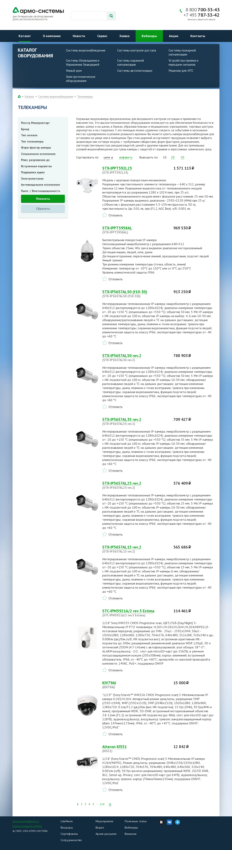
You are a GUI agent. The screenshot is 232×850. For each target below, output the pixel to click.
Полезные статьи (136, 821)
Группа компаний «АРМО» (27, 826)
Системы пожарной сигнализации (182, 52)
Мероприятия (104, 821)
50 (182, 157)
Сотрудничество (71, 840)
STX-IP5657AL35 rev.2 (135, 421)
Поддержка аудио (33, 172)
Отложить (116, 215)
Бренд (25, 129)
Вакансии (130, 834)
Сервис (102, 36)
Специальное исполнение (38, 154)
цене (107, 157)
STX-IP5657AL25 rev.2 (135, 485)
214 (102, 804)
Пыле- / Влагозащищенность (40, 191)
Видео (100, 827)
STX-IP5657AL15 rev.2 (135, 549)
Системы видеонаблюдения (85, 50)
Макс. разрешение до (35, 160)
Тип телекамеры (32, 141)
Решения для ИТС (181, 70)
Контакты (197, 36)
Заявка (124, 36)
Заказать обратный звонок (201, 19)
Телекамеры (85, 96)
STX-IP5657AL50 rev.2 (135, 357)
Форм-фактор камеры (36, 147)
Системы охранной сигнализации (130, 62)
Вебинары (149, 36)
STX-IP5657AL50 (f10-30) (135, 293)
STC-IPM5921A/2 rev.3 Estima (135, 613)
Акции (173, 36)
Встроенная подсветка (36, 166)
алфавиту (125, 157)
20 (173, 157)
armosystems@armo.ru (26, 821)
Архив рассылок (106, 834)
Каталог (25, 36)
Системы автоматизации (134, 70)
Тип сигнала (29, 135)
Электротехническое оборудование (80, 79)
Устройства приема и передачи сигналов (183, 62)
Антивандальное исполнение (40, 184)
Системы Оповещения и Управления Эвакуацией (82, 62)
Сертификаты (69, 834)
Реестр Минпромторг (35, 123)
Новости (79, 36)
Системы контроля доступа (136, 50)
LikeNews (67, 821)
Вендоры (67, 827)
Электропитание (32, 178)
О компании (52, 36)
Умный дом (74, 70)
